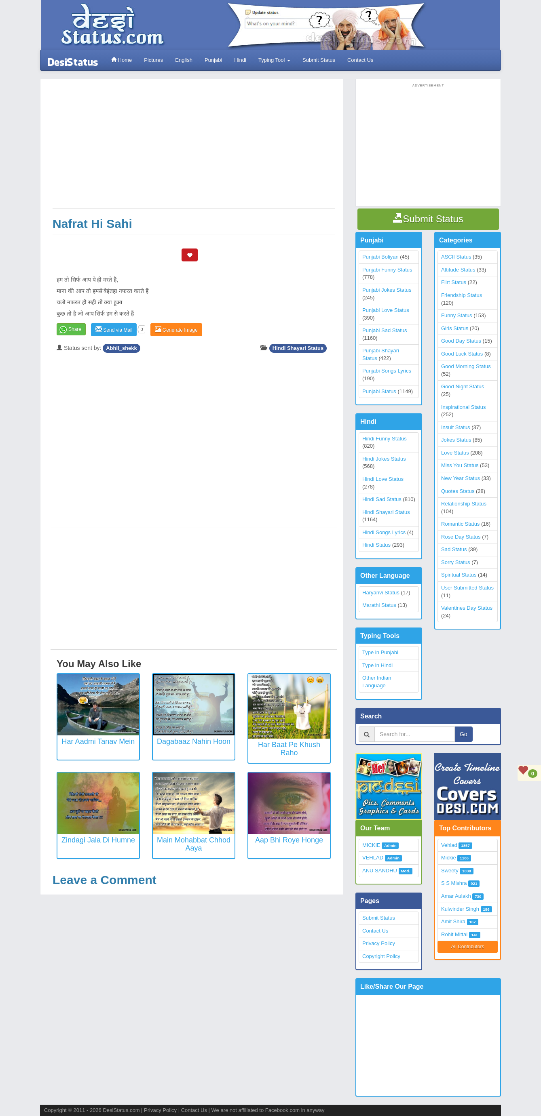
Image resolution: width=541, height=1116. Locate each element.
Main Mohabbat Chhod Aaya (193, 844)
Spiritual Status (458, 575)
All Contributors (467, 947)
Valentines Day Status (466, 608)
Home (121, 60)
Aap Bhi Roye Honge (289, 840)
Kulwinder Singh (460, 909)
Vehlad (449, 845)
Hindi (240, 60)
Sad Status (454, 549)
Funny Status (456, 315)
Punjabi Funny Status (387, 270)
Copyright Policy (381, 956)
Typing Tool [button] (274, 60)
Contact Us (360, 60)
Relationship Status (463, 504)
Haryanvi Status (380, 593)
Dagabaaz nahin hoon (193, 741)
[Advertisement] (194, 147)
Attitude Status (458, 270)
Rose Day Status (461, 537)
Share (74, 329)
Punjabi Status (379, 391)
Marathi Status (379, 605)
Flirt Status (453, 282)
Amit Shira (453, 921)
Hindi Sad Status (382, 499)
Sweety (450, 871)
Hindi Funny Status (384, 439)
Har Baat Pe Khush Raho (289, 749)
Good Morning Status (466, 366)
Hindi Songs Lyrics (384, 532)
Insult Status (455, 427)
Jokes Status (456, 440)
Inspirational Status (463, 407)
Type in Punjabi (380, 652)
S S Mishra (454, 883)
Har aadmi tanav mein (98, 741)
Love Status (455, 453)
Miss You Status (460, 465)
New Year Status (460, 478)
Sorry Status (455, 562)
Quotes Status (457, 491)
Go (463, 734)
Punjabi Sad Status (384, 330)
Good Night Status (462, 386)
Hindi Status (376, 545)
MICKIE (371, 845)
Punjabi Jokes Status (386, 290)
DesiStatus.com (121, 1110)
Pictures (153, 60)
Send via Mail (113, 329)
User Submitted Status (467, 588)
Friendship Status (461, 295)
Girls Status (454, 328)
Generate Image (176, 329)
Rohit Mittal (454, 934)
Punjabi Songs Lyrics (386, 371)
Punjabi (213, 60)
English (183, 60)
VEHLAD (372, 858)
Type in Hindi (377, 665)
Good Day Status (461, 341)
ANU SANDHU (379, 871)
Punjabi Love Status (385, 310)
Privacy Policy (378, 943)
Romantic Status (460, 524)
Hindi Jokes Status (384, 459)
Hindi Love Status (383, 479)
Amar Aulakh (456, 896)
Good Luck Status (462, 354)
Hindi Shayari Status (298, 348)
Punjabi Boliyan (380, 257)
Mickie (448, 858)
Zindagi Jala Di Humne (98, 840)
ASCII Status (456, 257)
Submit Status (318, 60)
